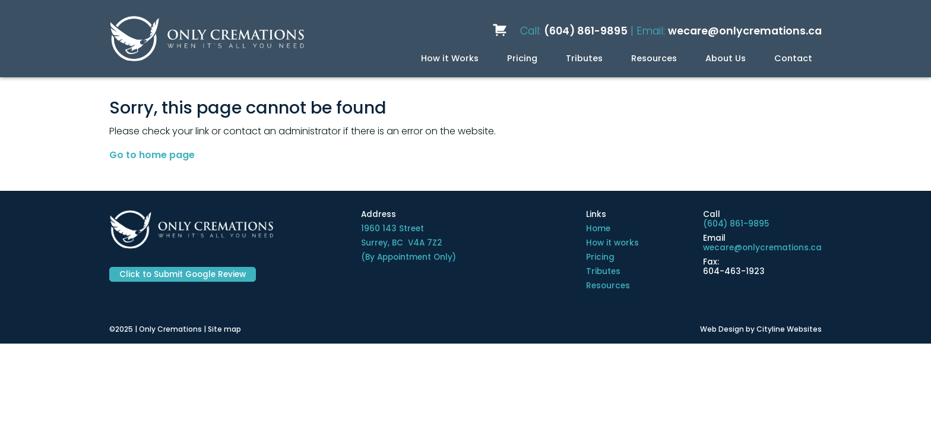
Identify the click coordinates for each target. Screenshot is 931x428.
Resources (654, 58)
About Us (725, 58)
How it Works (450, 58)
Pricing (522, 58)
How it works (612, 242)
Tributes (584, 58)
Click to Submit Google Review (182, 274)
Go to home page (152, 155)
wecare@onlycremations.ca (745, 31)
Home (598, 228)
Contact (793, 58)
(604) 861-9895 (586, 31)
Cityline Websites (789, 329)
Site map (224, 329)
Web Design (722, 329)
